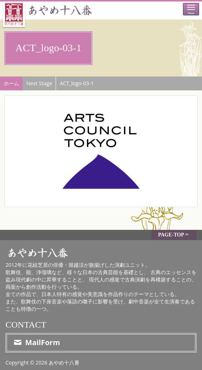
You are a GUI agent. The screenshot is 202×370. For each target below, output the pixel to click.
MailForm (36, 342)
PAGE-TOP (174, 234)
